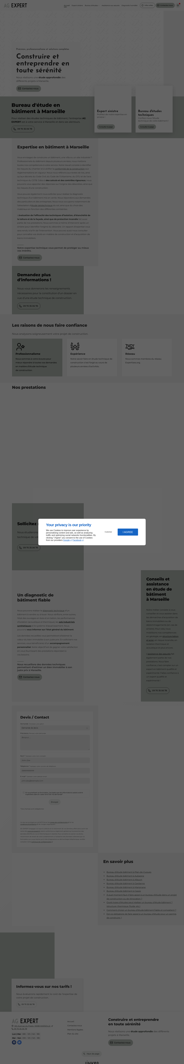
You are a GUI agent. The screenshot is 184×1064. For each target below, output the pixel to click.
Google (66, 540)
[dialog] (92, 532)
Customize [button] (108, 532)
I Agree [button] (128, 532)
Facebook (77, 540)
